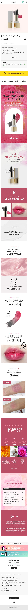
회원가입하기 (13, 57)
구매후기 (17, 81)
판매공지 (11, 81)
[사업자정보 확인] (16, 579)
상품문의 (24, 81)
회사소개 (3, 574)
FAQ (21, 574)
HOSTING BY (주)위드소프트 (7, 588)
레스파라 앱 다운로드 (14, 598)
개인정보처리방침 (14, 574)
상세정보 (4, 81)
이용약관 (8, 574)
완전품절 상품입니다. (14, 607)
